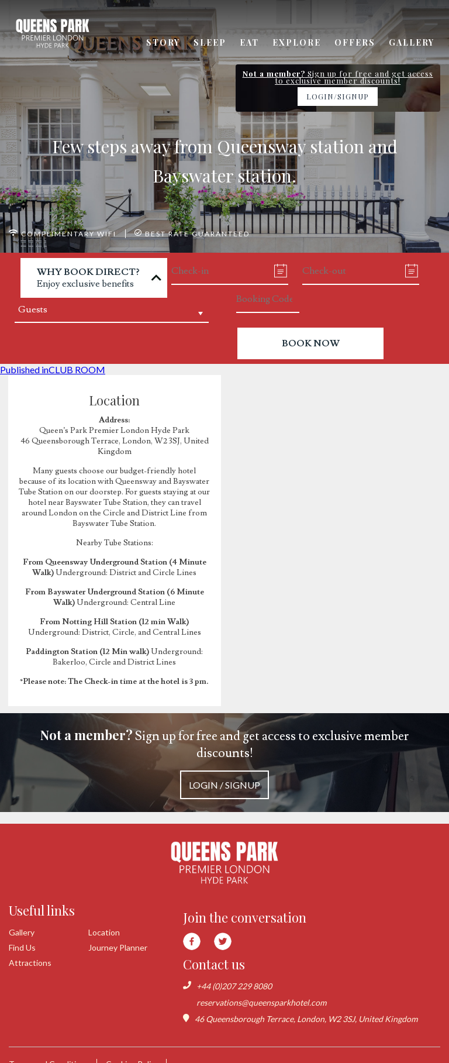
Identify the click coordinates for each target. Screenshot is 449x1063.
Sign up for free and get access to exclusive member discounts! (224, 762)
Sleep (210, 42)
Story (163, 42)
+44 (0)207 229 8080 (234, 986)
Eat (249, 42)
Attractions (30, 963)
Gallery (411, 42)
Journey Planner (117, 947)
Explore (296, 42)
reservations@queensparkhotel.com (261, 1002)
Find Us (22, 947)
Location (104, 932)
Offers (354, 42)
